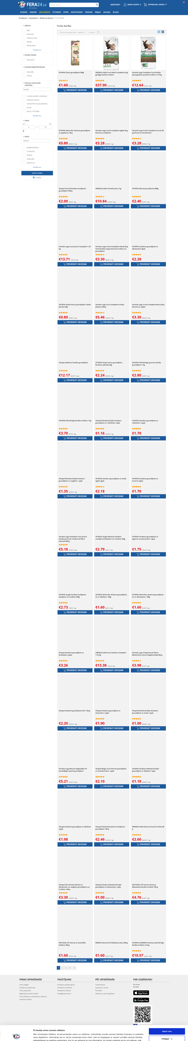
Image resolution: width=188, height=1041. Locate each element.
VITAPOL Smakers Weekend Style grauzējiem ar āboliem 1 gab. (145, 770)
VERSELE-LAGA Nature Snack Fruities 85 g (148, 828)
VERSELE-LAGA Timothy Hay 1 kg (108, 188)
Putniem (57, 12)
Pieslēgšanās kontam (64, 994)
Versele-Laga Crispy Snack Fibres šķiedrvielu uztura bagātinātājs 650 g (147, 653)
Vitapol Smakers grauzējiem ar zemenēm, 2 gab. (107, 711)
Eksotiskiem (77, 12)
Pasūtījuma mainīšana (64, 988)
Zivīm (65, 12)
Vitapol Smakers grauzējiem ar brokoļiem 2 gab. (71, 653)
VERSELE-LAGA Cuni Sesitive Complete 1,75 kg (110, 653)
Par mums (136, 984)
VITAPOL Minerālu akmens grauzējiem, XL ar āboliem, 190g (111, 595)
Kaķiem (33, 12)
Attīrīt (37, 178)
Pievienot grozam (75, 90)
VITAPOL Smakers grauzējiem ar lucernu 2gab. (145, 479)
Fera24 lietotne (100, 985)
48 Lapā (92, 32)
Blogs (116, 12)
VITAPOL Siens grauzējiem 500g (71, 72)
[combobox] (74, 5)
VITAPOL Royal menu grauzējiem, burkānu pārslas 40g (109, 363)
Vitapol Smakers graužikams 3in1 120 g (74, 710)
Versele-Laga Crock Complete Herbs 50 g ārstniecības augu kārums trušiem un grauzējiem (111, 248)
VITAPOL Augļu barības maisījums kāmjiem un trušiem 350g (72, 595)
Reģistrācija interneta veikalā (28, 994)
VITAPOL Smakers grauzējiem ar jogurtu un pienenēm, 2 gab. (145, 537)
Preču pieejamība (25, 990)
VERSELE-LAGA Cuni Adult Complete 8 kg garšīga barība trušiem (111, 73)
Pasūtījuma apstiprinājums (66, 985)
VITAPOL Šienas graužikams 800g (145, 188)
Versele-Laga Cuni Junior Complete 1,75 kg (75, 247)
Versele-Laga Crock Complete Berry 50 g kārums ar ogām (148, 305)
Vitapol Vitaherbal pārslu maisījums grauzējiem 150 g (110, 828)
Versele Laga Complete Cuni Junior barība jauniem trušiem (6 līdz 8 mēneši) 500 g (73, 538)
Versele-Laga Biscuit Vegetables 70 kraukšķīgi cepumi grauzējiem (73, 770)
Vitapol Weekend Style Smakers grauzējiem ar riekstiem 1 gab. (108, 421)
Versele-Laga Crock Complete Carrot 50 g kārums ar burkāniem (148, 131)
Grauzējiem (44, 12)
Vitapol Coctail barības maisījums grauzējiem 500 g (72, 189)
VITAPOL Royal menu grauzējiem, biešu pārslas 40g (75, 305)
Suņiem (23, 12)
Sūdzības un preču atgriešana (104, 994)
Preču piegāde (24, 985)
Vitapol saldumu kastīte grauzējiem (73, 362)
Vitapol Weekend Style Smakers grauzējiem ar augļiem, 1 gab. (72, 479)
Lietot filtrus (37, 173)
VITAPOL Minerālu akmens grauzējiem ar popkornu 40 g (74, 131)
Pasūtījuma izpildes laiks (27, 988)
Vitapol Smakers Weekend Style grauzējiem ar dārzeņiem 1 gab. (108, 886)
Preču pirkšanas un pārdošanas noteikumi (33, 996)
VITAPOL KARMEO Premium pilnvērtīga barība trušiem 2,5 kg (148, 944)
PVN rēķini (98, 990)
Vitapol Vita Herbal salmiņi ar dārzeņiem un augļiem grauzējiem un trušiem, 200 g (74, 887)
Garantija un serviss (101, 988)
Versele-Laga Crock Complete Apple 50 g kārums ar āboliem (111, 131)
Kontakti (115, 4)
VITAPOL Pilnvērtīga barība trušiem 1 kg (75, 420)
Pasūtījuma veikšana (64, 990)
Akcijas (106, 12)
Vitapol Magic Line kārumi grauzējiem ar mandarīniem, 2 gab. (110, 770)
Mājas (98, 12)
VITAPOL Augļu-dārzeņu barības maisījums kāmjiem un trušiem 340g (110, 537)
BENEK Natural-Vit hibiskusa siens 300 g (111, 943)
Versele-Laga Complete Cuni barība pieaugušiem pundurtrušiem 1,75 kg (147, 73)
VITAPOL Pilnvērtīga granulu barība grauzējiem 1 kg (146, 363)
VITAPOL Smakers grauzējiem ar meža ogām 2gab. (110, 479)
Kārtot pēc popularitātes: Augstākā (73, 32)
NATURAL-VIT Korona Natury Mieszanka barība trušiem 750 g (145, 886)
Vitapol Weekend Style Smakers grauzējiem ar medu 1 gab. (145, 711)
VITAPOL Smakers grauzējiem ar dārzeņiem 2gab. (145, 247)
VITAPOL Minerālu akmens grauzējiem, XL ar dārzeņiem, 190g (148, 595)
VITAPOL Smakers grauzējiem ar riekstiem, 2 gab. (145, 421)
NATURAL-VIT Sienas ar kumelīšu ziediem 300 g (72, 944)
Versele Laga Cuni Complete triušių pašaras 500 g (109, 305)
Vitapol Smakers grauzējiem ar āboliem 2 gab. (75, 828)
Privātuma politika (25, 999)
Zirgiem (88, 12)
